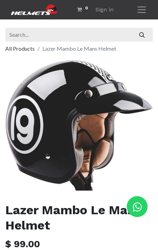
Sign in (104, 9)
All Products (20, 48)
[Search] (142, 35)
